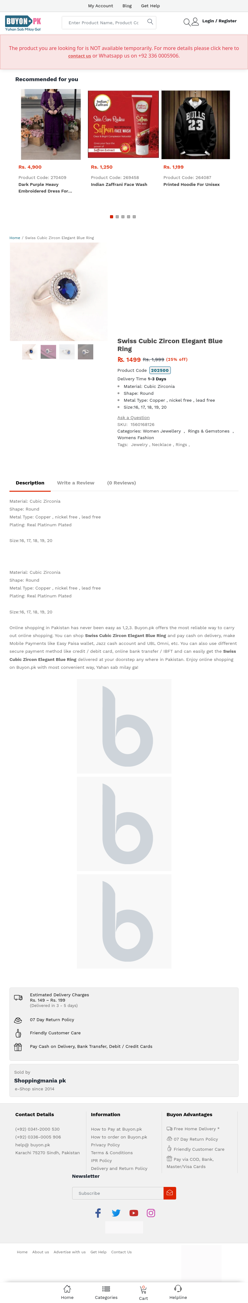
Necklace (161, 444)
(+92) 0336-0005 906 (38, 1136)
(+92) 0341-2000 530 (37, 1129)
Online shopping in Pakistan (39, 627)
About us (40, 1252)
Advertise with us (70, 1252)
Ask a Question (134, 417)
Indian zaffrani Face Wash (119, 184)
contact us (79, 56)
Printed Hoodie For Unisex (192, 184)
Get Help (150, 5)
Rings (181, 444)
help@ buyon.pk (32, 1144)
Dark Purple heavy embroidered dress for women (43, 188)
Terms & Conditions (112, 1152)
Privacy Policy (105, 1144)
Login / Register (219, 20)
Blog (127, 5)
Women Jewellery (162, 430)
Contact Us (121, 1252)
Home (14, 238)
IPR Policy (101, 1160)
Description (30, 483)
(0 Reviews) (121, 483)
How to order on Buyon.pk (119, 1136)
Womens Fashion (136, 437)
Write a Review (76, 483)
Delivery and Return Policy (119, 1168)
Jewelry (139, 444)
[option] (58, 292)
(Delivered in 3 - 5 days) (54, 1005)
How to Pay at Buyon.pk (116, 1129)
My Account (100, 5)
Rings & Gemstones (208, 430)
